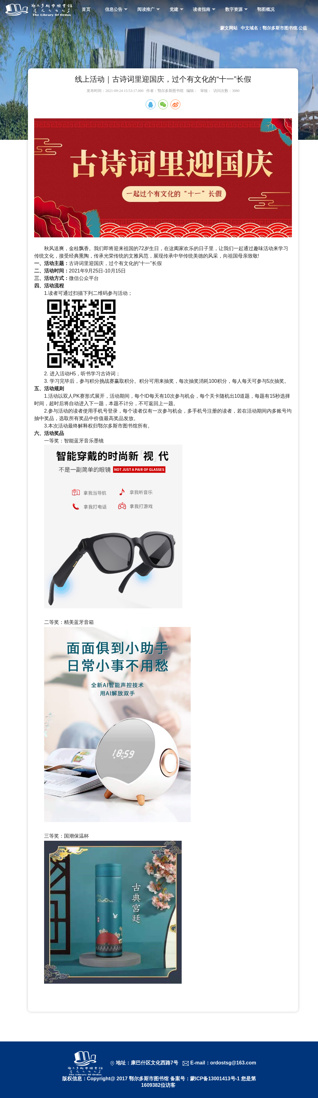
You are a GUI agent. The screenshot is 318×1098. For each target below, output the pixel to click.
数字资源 (236, 9)
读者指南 (204, 9)
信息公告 (116, 9)
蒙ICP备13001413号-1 (215, 1078)
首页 (86, 9)
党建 (177, 9)
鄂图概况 (266, 9)
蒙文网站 (229, 27)
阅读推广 (148, 9)
